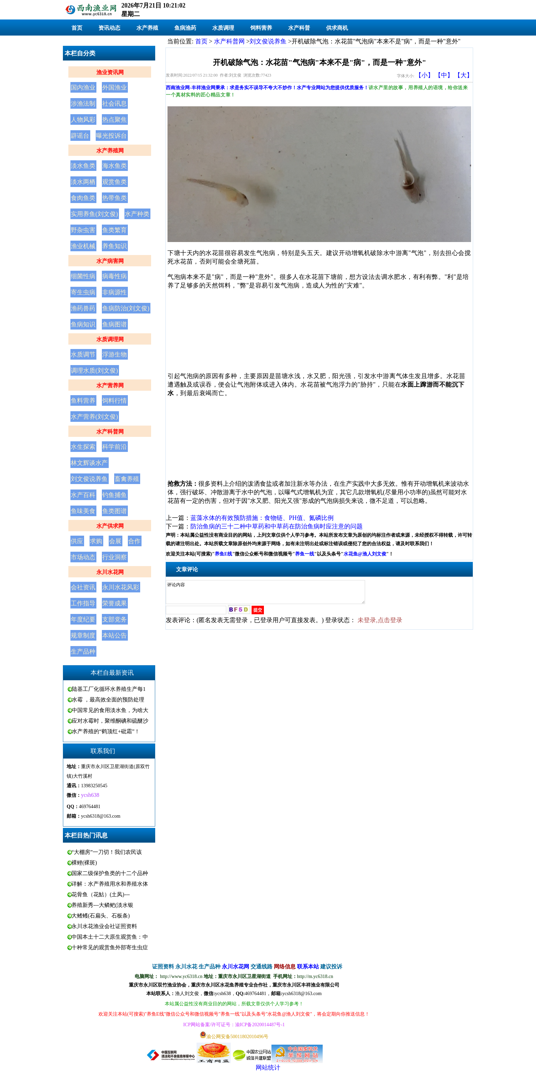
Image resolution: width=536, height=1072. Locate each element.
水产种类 (137, 214)
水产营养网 (110, 385)
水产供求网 (110, 526)
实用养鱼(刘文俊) (94, 214)
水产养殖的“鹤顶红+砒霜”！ (106, 731)
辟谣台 (80, 135)
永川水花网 (110, 572)
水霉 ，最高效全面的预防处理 (108, 699)
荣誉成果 (114, 603)
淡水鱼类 (83, 165)
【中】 (444, 75)
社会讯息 (114, 103)
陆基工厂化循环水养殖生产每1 (109, 689)
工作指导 (83, 603)
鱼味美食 (83, 511)
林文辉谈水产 (89, 462)
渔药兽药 (83, 308)
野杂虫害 (83, 230)
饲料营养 (261, 28)
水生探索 (83, 446)
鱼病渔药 (185, 28)
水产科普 (299, 28)
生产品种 (83, 651)
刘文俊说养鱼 (89, 478)
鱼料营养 (83, 400)
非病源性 (114, 292)
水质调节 (83, 354)
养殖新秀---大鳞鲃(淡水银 (102, 905)
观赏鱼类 (114, 181)
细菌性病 (83, 276)
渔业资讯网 (110, 72)
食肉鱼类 (83, 198)
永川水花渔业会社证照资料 (104, 926)
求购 (96, 541)
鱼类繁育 (114, 230)
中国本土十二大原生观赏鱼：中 (109, 937)
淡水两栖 (83, 181)
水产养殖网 (110, 150)
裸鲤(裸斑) (84, 863)
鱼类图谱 (114, 511)
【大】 (463, 75)
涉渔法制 (83, 103)
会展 (115, 541)
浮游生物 (114, 354)
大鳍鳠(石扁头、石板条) (100, 916)
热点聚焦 (114, 119)
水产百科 (83, 495)
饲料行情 (114, 400)
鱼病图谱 (114, 324)
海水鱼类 (114, 165)
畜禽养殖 (127, 478)
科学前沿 (114, 446)
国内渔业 (83, 87)
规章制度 (83, 635)
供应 (77, 541)
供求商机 (337, 28)
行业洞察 (114, 557)
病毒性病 (114, 276)
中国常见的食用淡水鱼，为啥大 (110, 710)
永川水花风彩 (120, 587)
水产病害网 (110, 261)
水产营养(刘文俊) (94, 416)
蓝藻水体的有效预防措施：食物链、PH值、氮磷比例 (262, 517)
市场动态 (83, 557)
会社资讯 (83, 587)
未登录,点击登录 (380, 624)
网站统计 (268, 1067)
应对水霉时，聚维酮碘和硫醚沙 (110, 721)
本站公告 (114, 635)
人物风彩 (83, 119)
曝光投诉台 (111, 135)
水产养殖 (147, 28)
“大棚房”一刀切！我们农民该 (106, 852)
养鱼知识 (114, 246)
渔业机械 (83, 246)
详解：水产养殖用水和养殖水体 (109, 884)
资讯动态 (109, 28)
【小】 (424, 75)
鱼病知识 (83, 324)
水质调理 (223, 28)
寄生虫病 (83, 292)
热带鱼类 (114, 198)
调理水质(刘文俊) (94, 370)
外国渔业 (114, 87)
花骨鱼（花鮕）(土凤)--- (100, 894)
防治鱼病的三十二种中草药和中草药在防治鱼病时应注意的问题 (276, 526)
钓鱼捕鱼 (114, 495)
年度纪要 (83, 619)
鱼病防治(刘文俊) (125, 308)
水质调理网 (110, 339)
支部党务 (114, 619)
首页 (76, 28)
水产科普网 (110, 431)
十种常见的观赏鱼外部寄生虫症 (109, 947)
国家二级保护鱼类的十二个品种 (109, 873)
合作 (134, 541)
